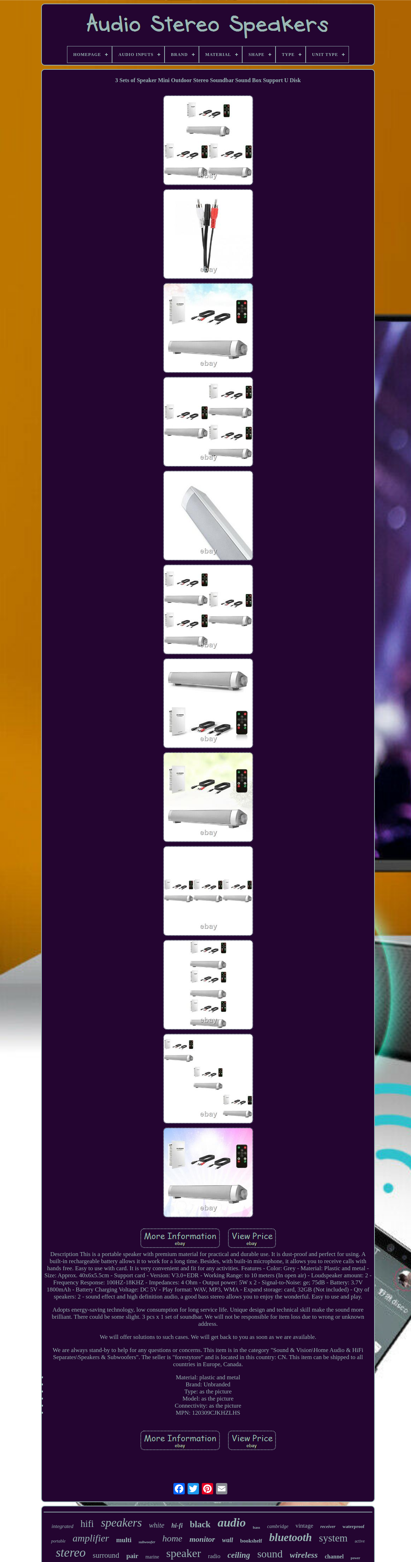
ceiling (238, 1555)
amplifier (91, 1538)
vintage (304, 1525)
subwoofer (147, 1542)
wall (227, 1540)
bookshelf (251, 1541)
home (172, 1538)
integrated (62, 1526)
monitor (202, 1539)
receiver (327, 1526)
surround (106, 1555)
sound (270, 1554)
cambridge (277, 1526)
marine (152, 1557)
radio (214, 1556)
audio (232, 1522)
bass (256, 1527)
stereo (70, 1553)
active (360, 1541)
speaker (183, 1553)
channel (334, 1557)
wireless (304, 1555)
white (156, 1525)
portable (58, 1541)
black (200, 1524)
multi (124, 1540)
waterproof (354, 1526)
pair (132, 1556)
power (355, 1558)
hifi (87, 1523)
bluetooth (290, 1537)
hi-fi (177, 1525)
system (333, 1538)
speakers (121, 1522)
